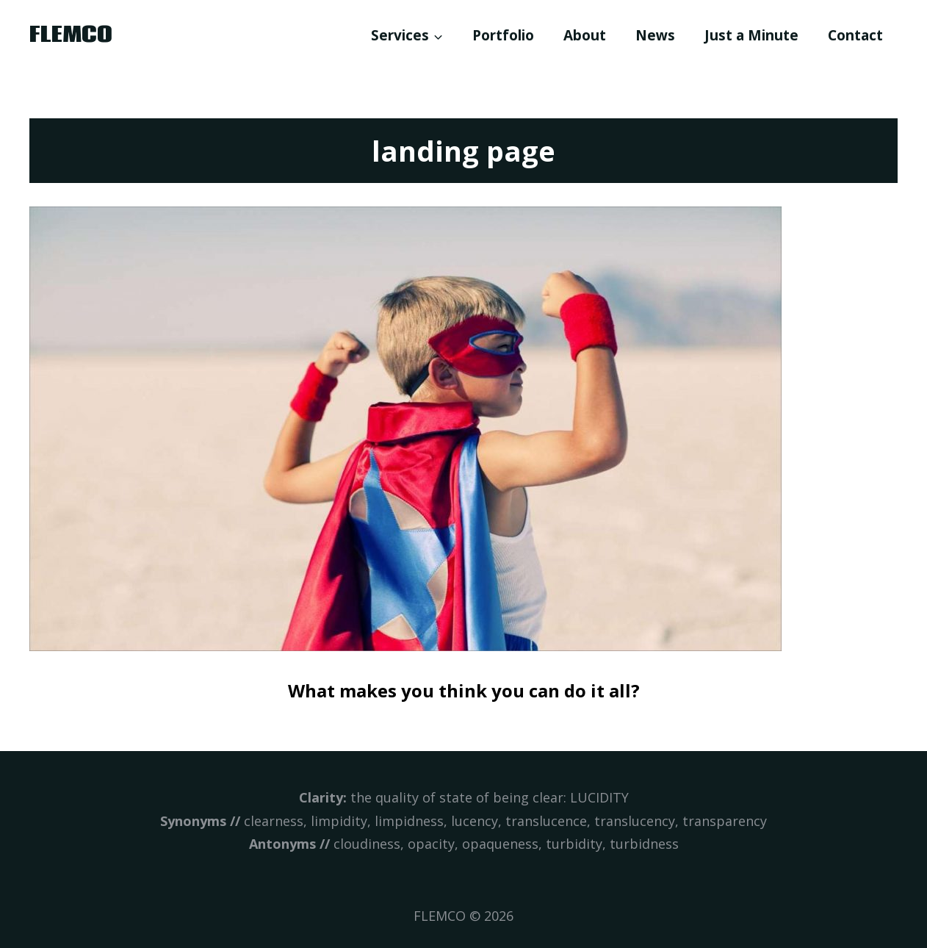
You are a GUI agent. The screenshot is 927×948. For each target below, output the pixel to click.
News (655, 35)
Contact (855, 35)
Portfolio (503, 35)
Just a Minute (751, 35)
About (584, 35)
